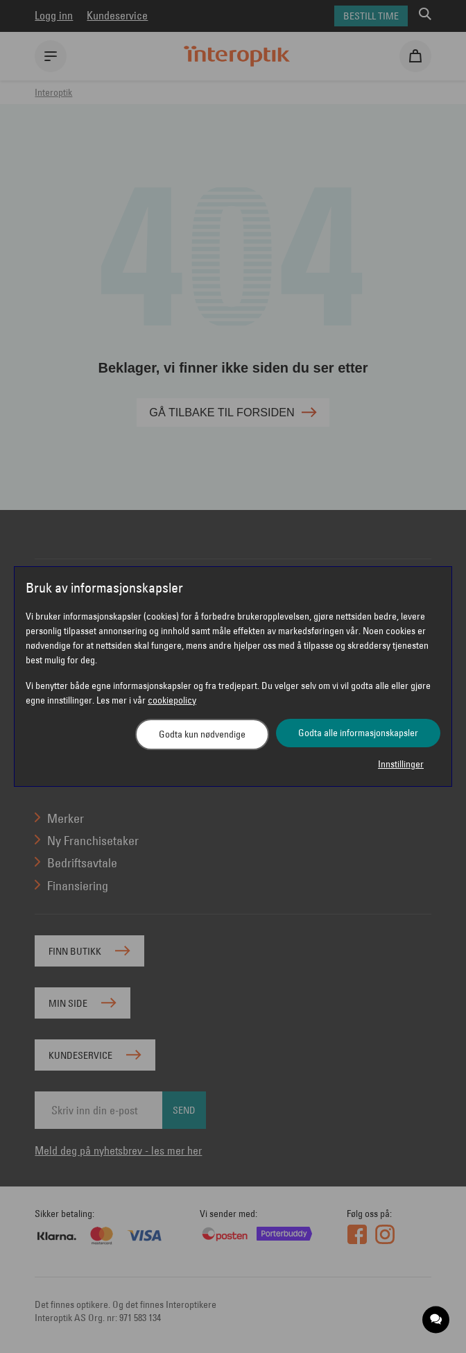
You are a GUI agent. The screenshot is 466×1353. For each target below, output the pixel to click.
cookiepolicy (172, 700)
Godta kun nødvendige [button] (202, 734)
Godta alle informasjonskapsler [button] (358, 732)
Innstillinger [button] (401, 764)
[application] (436, 1320)
